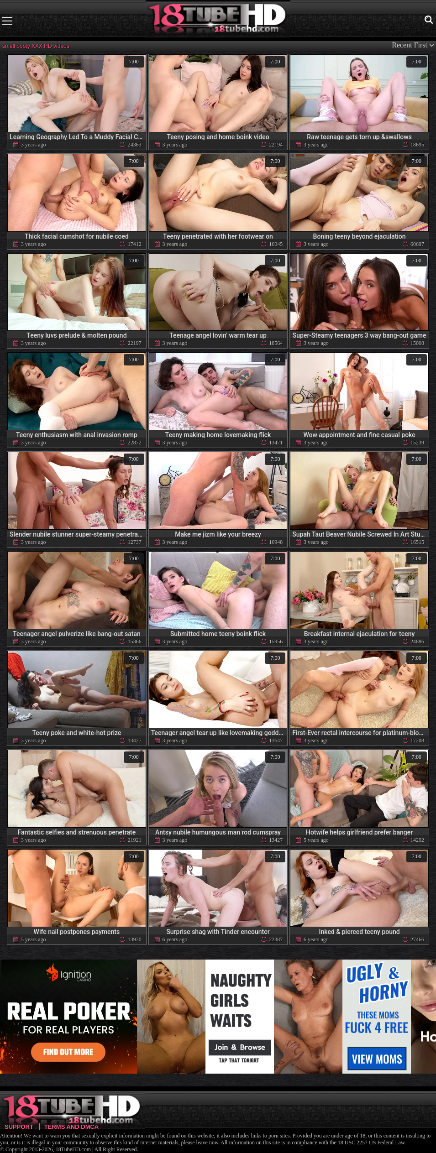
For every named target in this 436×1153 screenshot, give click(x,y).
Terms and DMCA (71, 1126)
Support (19, 1126)
